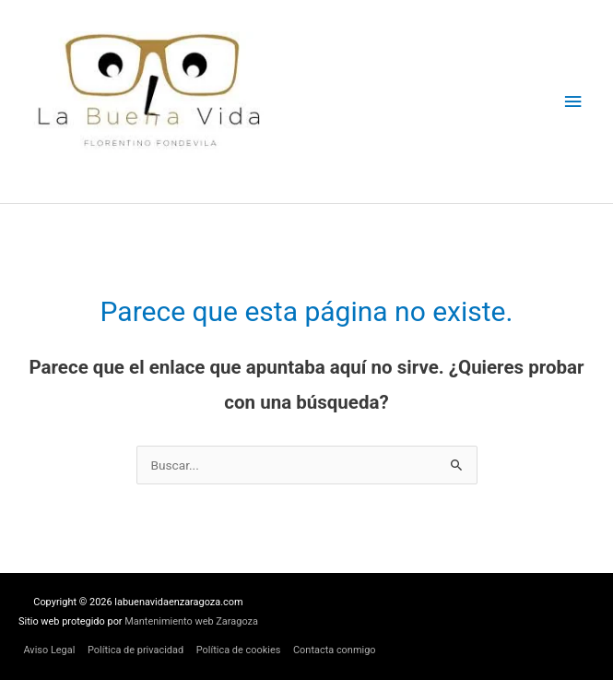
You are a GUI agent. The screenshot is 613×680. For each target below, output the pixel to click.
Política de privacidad (135, 650)
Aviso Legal (49, 650)
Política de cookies (238, 650)
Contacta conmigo (334, 650)
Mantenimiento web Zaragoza (191, 621)
